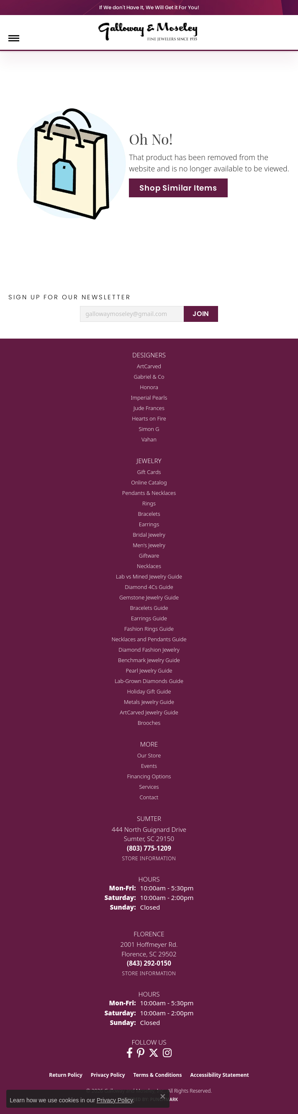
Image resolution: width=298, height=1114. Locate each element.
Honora (149, 387)
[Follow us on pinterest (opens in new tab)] (140, 1053)
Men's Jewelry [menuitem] (149, 545)
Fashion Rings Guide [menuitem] (149, 628)
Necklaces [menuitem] (149, 566)
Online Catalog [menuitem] (149, 482)
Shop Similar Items (178, 188)
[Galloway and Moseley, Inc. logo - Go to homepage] (149, 31)
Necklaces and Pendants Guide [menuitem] (148, 639)
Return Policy (65, 1074)
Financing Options (149, 776)
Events (149, 766)
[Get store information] (149, 858)
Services (149, 786)
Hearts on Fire (149, 418)
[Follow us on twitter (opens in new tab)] (154, 1053)
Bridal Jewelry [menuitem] (149, 534)
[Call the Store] (149, 848)
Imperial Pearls (149, 397)
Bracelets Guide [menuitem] (149, 608)
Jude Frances (149, 408)
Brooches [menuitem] (149, 723)
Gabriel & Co (149, 376)
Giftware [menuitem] (149, 555)
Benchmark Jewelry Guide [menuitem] (149, 660)
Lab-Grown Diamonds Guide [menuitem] (149, 681)
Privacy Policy (108, 1074)
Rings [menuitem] (149, 503)
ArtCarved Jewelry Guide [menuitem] (149, 712)
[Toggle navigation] (14, 38)
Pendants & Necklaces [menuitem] (149, 493)
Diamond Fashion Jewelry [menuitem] (148, 649)
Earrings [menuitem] (149, 524)
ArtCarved (149, 366)
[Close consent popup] (162, 1096)
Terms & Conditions (158, 1074)
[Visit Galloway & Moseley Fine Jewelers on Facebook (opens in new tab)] (129, 1053)
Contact (149, 797)
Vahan (149, 439)
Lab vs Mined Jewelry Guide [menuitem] (149, 576)
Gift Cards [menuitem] (149, 472)
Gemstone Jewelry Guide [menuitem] (149, 597)
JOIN (201, 314)
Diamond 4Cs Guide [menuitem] (149, 587)
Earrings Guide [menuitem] (149, 618)
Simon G (149, 429)
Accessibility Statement (219, 1074)
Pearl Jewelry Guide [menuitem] (149, 670)
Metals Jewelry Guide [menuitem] (149, 702)
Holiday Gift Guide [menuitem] (149, 691)
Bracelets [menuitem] (149, 513)
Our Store (149, 755)
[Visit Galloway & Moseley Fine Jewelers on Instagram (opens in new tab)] (167, 1053)
